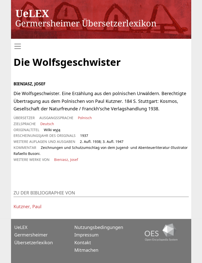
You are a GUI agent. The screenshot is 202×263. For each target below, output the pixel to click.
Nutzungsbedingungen (98, 227)
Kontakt (82, 242)
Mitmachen (86, 250)
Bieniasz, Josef (66, 159)
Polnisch (85, 117)
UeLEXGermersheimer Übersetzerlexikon (33, 234)
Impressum (86, 235)
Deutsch (47, 123)
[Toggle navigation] (101, 46)
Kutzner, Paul (28, 206)
